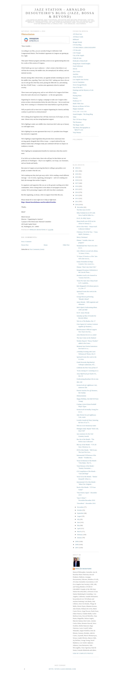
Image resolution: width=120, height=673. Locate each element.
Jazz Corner (76, 71)
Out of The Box (77, 87)
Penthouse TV (77, 101)
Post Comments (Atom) (37, 249)
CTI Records (77, 50)
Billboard (76, 39)
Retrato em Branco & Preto (81, 106)
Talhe (74, 117)
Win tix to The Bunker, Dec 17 (86, 321)
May (78, 525)
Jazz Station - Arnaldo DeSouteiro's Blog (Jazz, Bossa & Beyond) (60, 13)
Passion (75, 98)
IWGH (75, 69)
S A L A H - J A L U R (79, 111)
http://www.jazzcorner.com (62, 669)
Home (46, 245)
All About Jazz (77, 34)
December (80, 207)
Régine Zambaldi (78, 109)
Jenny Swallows (78, 77)
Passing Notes (77, 95)
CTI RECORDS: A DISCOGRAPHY (84, 47)
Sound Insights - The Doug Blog (83, 114)
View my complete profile (83, 653)
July (78, 519)
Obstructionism (81, 396)
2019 (77, 177)
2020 (77, 174)
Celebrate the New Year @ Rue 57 (87, 368)
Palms (75, 93)
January (79, 537)
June (78, 522)
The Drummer (77, 122)
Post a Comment (26, 241)
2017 (77, 183)
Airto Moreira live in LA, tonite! (87, 335)
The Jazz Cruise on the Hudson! (86, 338)
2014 (77, 192)
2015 (77, 189)
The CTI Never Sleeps (80, 119)
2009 (77, 541)
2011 (77, 201)
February (80, 534)
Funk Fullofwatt (78, 66)
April (79, 528)
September (80, 513)
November (80, 507)
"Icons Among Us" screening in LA (87, 371)
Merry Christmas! (82, 237)
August (79, 516)
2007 (77, 547)
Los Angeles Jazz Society (80, 79)
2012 (77, 198)
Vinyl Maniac (77, 132)
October (79, 510)
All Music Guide (78, 37)
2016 (77, 186)
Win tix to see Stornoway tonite (86, 425)
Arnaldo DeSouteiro (83, 568)
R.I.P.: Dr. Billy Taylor (83, 218)
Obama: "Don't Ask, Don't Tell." (86, 267)
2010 (77, 204)
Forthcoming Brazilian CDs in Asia (87, 379)
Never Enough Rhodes (80, 85)
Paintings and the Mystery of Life (83, 90)
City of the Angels (78, 55)
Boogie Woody (77, 42)
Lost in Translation (78, 82)
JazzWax (75, 74)
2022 (77, 168)
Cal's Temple (77, 53)
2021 (77, 171)
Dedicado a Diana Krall (80, 61)
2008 (77, 544)
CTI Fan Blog (77, 45)
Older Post (66, 245)
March (79, 531)
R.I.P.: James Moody (83, 313)
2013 (77, 195)
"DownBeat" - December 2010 (86, 503)
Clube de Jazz (77, 58)
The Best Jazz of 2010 (83, 210)
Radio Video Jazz (78, 103)
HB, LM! (79, 382)
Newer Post (24, 245)
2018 (77, 180)
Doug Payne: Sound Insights (81, 63)
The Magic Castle (78, 125)
